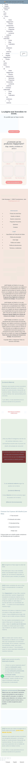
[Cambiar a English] (14, 762)
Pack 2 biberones (20, 163)
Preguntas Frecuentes (10, 30)
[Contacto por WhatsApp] (2, 676)
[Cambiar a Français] (7, 762)
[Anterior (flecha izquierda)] (1, 760)
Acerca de (7, 67)
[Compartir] (6, 758)
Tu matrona (8, 50)
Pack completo (8, 178)
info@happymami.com (14, 201)
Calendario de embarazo (10, 46)
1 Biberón (8, 163)
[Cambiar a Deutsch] (21, 762)
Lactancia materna (10, 34)
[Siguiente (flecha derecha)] (4, 760)
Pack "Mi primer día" (20, 178)
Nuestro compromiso (9, 24)
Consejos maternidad (7, 88)
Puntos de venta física (7, 62)
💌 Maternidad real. (14, 3)
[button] (14, 512)
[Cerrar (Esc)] (9, 758)
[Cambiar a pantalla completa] (4, 758)
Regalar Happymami (7, 56)
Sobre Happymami (9, 21)
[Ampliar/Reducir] (1, 758)
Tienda (6, 4)
